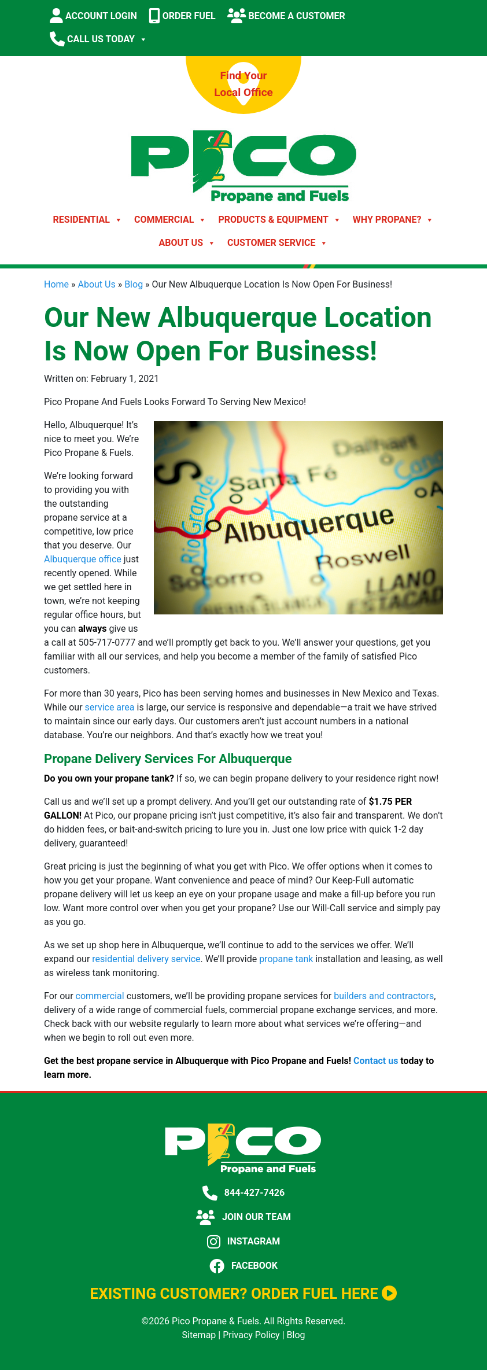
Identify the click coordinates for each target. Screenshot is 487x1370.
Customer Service (277, 243)
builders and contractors (384, 995)
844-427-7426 (243, 1192)
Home (56, 284)
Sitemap (199, 1335)
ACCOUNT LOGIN (93, 15)
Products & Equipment (279, 219)
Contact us (375, 1060)
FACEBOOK (243, 1265)
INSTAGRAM (243, 1241)
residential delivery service (146, 958)
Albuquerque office (82, 559)
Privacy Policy (251, 1335)
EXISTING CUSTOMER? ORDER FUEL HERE (243, 1293)
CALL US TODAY (98, 39)
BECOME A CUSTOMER (286, 15)
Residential (88, 219)
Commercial (170, 219)
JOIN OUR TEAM (243, 1216)
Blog (133, 284)
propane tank (286, 958)
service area (110, 707)
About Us (187, 243)
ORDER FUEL (182, 15)
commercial (100, 995)
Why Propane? (393, 219)
